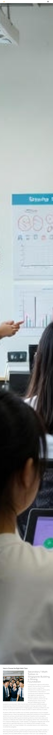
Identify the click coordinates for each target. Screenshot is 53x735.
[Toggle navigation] (48, 1)
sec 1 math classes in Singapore (27, 721)
